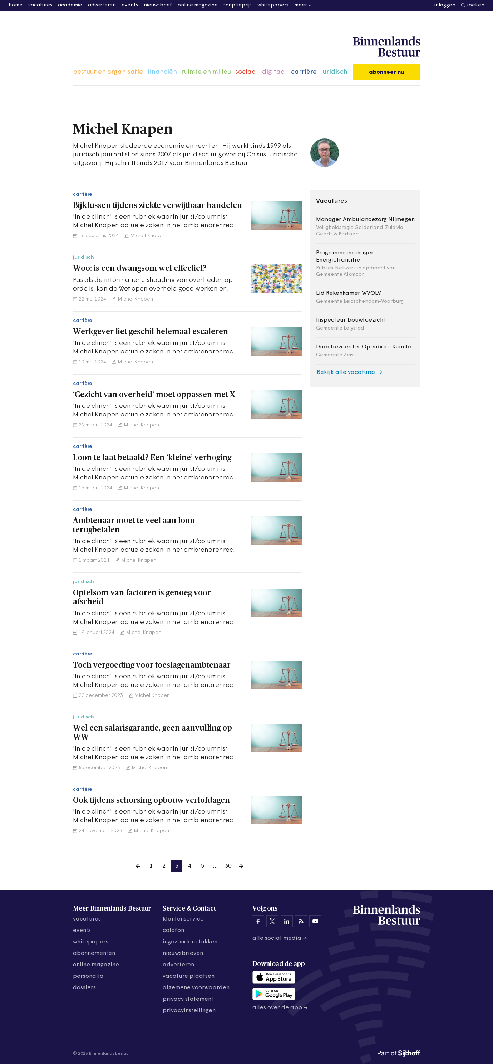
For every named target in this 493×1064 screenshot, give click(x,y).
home (16, 5)
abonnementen (94, 953)
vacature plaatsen (189, 976)
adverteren (102, 5)
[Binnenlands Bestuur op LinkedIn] (286, 921)
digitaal (274, 72)
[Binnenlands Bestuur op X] (272, 921)
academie (70, 5)
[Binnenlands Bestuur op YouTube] (315, 921)
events (130, 5)
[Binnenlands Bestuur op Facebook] (258, 921)
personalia (88, 976)
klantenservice (183, 919)
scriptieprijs (237, 5)
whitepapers (273, 5)
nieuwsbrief (158, 5)
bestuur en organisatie (108, 72)
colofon (173, 930)
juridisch (334, 72)
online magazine (198, 5)
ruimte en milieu (206, 72)
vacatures (40, 5)
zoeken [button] (475, 5)
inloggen (444, 5)
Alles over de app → (280, 1008)
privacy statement (188, 999)
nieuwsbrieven (183, 953)
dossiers (84, 988)
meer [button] (300, 5)
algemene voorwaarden (196, 988)
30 (228, 866)
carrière (304, 72)
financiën (162, 72)
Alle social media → (279, 938)
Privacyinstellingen (189, 1011)
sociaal (246, 72)
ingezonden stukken (190, 942)
